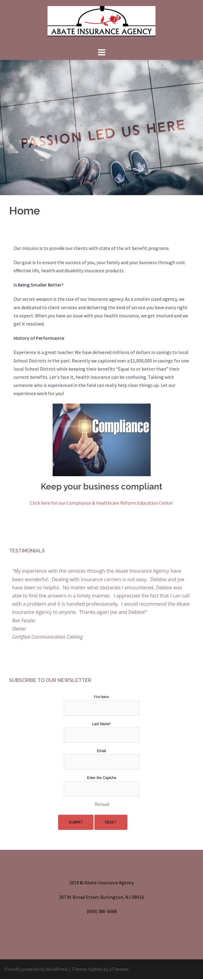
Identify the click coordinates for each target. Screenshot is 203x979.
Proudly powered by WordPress (36, 969)
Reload (102, 804)
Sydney (95, 969)
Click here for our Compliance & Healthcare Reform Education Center (101, 503)
